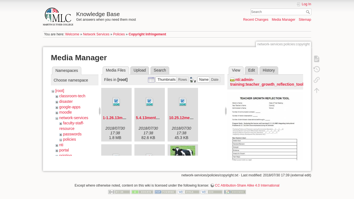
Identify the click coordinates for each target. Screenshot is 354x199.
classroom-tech (72, 96)
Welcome (72, 34)
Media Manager (283, 20)
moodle (65, 112)
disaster (66, 101)
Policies (119, 34)
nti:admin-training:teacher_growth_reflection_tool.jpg (270, 82)
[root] (59, 90)
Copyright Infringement (147, 34)
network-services (73, 118)
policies (69, 139)
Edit (251, 70)
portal (64, 150)
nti (61, 145)
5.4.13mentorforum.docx (158, 118)
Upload (140, 70)
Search (308, 12)
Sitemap (305, 20)
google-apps (69, 107)
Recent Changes (255, 20)
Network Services (96, 34)
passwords (72, 134)
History (269, 70)
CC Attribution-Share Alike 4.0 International (247, 181)
